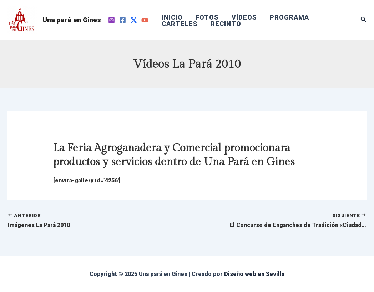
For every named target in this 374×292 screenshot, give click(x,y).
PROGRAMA (289, 17)
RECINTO (226, 24)
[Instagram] (111, 20)
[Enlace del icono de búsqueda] (363, 20)
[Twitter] (133, 20)
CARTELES (180, 24)
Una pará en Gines (71, 20)
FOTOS (207, 17)
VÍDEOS (244, 17)
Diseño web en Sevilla (254, 274)
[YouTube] (144, 20)
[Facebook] (122, 20)
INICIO (172, 17)
